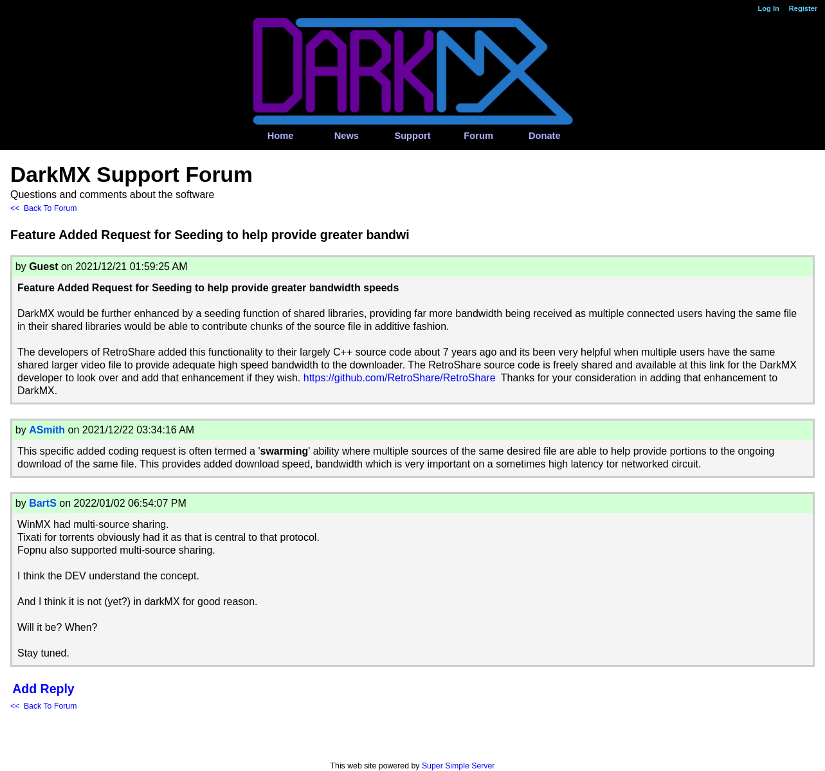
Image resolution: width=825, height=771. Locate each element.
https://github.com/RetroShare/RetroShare (400, 377)
